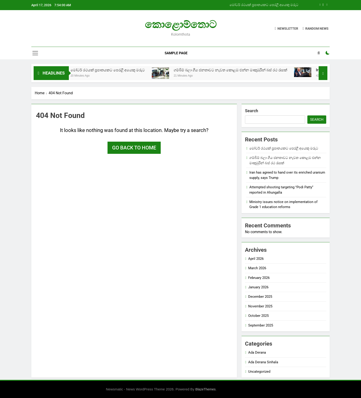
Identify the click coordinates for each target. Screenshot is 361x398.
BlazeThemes (205, 389)
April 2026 (256, 259)
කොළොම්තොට (180, 24)
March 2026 (257, 268)
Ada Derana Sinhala (263, 362)
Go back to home (134, 148)
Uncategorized (259, 371)
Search (251, 110)
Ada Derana (257, 352)
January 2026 (258, 287)
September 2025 (260, 325)
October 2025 (258, 316)
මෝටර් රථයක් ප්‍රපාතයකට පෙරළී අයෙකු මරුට (264, 5)
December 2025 (260, 297)
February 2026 (259, 278)
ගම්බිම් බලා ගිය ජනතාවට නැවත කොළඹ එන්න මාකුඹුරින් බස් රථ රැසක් (237, 70)
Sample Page (176, 53)
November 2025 (260, 306)
